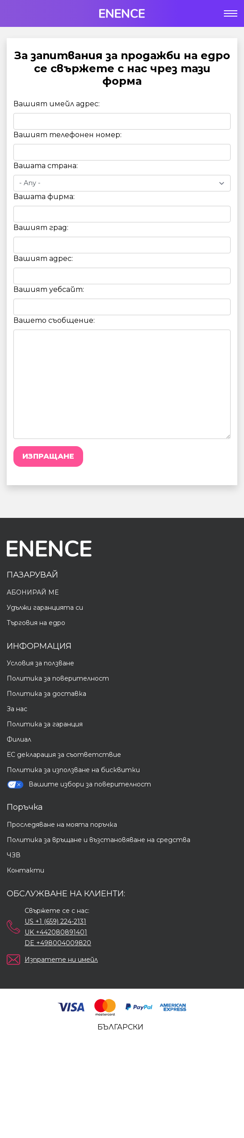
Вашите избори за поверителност (79, 784)
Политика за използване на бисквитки (73, 770)
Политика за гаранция (45, 724)
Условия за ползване (40, 663)
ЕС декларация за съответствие (64, 755)
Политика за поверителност (58, 678)
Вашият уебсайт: (48, 289)
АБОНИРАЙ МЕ (33, 592)
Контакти (25, 870)
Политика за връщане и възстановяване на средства (98, 840)
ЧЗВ (14, 855)
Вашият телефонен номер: (67, 134)
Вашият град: (40, 227)
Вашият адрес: (43, 258)
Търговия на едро (36, 623)
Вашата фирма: (44, 196)
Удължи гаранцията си (45, 608)
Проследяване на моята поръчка (62, 825)
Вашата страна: (45, 165)
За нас (17, 709)
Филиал (19, 739)
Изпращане (48, 456)
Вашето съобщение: (54, 320)
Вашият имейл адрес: (56, 104)
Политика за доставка (46, 694)
